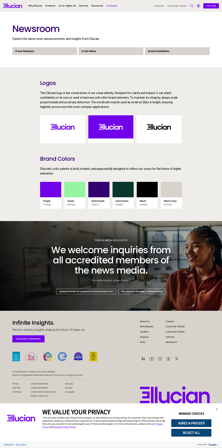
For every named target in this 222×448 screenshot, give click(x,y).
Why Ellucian (146, 326)
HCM (142, 342)
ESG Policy (17, 392)
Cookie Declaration (39, 388)
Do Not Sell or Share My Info (43, 392)
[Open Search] (192, 6)
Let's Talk (211, 5)
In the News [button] (89, 51)
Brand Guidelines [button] (158, 51)
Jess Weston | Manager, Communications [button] (141, 291)
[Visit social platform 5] (176, 358)
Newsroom (171, 342)
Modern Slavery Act (39, 396)
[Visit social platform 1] (143, 358)
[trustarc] (213, 444)
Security (69, 388)
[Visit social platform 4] (168, 358)
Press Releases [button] (24, 51)
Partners (159, 5)
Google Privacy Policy (64, 427)
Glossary (69, 384)
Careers (170, 321)
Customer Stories (175, 331)
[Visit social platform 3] (160, 358)
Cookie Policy (9, 445)
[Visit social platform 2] (151, 358)
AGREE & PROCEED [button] (191, 423)
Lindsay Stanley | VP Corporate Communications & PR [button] (86, 291)
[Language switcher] (199, 6)
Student (144, 331)
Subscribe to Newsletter (30, 339)
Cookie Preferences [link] (39, 384)
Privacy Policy (21, 445)
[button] (50, 7)
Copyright (69, 392)
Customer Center (177, 5)
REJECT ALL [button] (191, 433)
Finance (144, 337)
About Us (145, 321)
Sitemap (16, 388)
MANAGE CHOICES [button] (191, 414)
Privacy (15, 384)
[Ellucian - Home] (12, 5)
